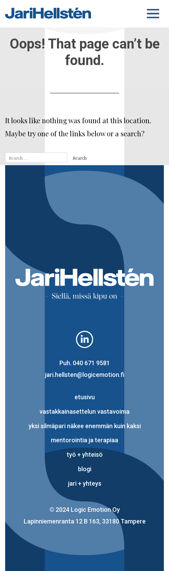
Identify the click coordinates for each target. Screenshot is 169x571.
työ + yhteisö (85, 454)
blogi (84, 469)
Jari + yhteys (84, 483)
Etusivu (85, 397)
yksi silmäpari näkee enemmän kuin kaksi (85, 426)
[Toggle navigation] (153, 13)
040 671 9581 (91, 363)
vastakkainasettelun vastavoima (84, 411)
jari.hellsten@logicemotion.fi (84, 374)
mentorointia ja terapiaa (84, 440)
